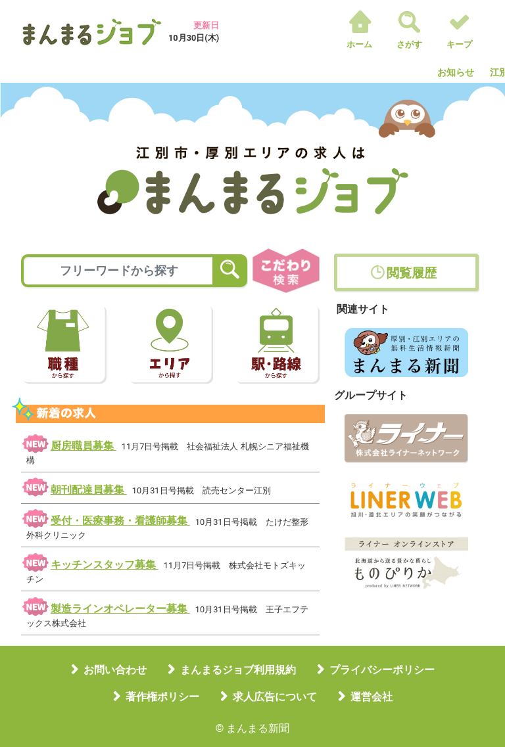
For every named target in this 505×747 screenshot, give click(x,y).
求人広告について (275, 696)
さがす (409, 44)
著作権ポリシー (162, 696)
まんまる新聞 (257, 728)
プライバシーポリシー (382, 670)
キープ (459, 44)
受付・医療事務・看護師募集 (120, 520)
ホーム (359, 44)
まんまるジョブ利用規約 (238, 670)
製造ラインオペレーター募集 (120, 608)
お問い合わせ (115, 670)
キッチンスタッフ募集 (104, 564)
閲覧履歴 (412, 273)
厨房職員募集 (83, 446)
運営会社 (371, 696)
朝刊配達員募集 (89, 490)
